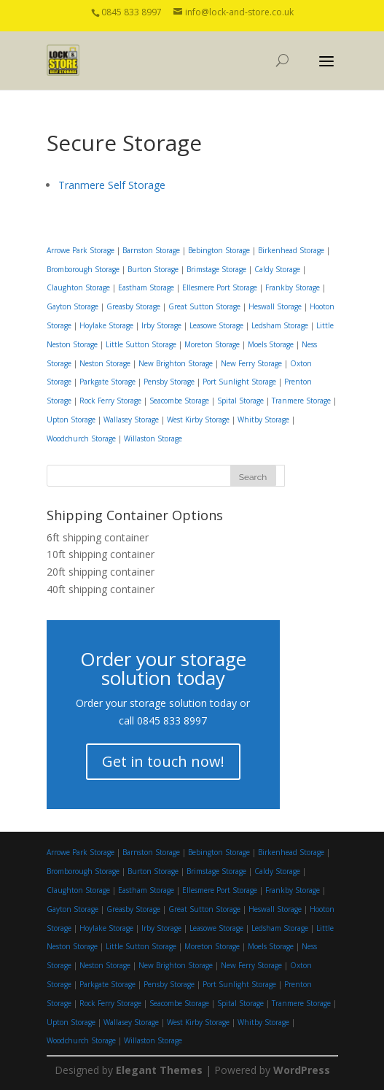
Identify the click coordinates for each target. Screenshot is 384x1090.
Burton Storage (153, 269)
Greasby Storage (133, 306)
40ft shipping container (100, 589)
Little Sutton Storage (141, 344)
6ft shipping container (98, 537)
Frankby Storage (292, 287)
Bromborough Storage (83, 269)
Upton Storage (71, 419)
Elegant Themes (159, 1070)
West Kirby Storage (198, 419)
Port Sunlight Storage (239, 381)
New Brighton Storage (175, 363)
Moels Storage (271, 344)
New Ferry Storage (251, 363)
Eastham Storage (146, 287)
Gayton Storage (72, 306)
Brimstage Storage (216, 269)
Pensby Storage (169, 381)
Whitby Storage (263, 419)
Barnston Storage (151, 250)
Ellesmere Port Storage (219, 287)
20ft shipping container (100, 572)
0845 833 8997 (172, 720)
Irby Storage (161, 325)
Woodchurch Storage (81, 438)
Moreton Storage (212, 344)
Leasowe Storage (216, 325)
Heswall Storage (275, 306)
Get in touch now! (163, 761)
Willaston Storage (153, 438)
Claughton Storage (78, 287)
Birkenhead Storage (291, 250)
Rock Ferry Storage (110, 400)
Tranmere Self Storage (111, 185)
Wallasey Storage (131, 419)
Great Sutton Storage (204, 306)
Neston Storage (104, 363)
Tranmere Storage (301, 400)
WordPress (301, 1070)
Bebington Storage (219, 250)
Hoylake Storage (106, 325)
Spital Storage (240, 400)
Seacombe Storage (179, 400)
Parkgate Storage (107, 381)
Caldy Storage (277, 269)
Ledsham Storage (279, 325)
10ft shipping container (100, 554)
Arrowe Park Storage (80, 250)
